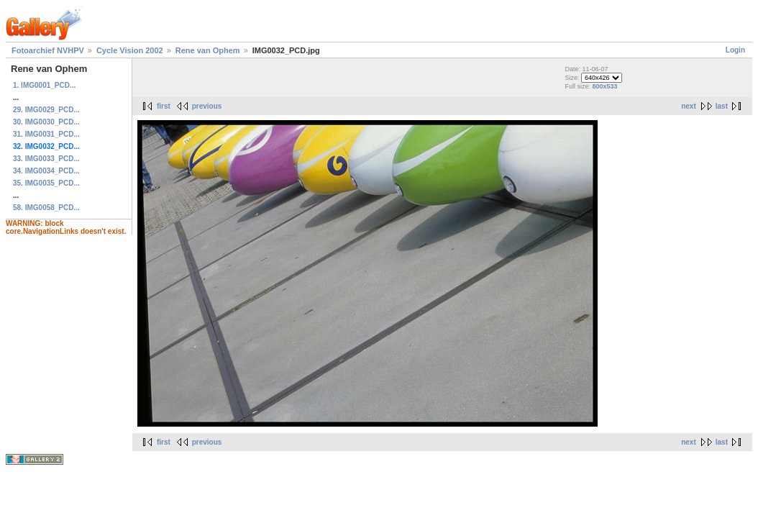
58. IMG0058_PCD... (46, 208)
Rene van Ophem (207, 50)
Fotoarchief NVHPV (48, 50)
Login (735, 50)
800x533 (604, 86)
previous (207, 106)
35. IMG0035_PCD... (46, 183)
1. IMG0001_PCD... (44, 85)
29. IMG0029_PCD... (46, 110)
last (722, 106)
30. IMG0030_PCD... (46, 122)
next (688, 106)
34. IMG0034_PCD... (46, 171)
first (163, 106)
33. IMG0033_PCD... (46, 159)
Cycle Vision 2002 (129, 50)
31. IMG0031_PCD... (46, 134)
